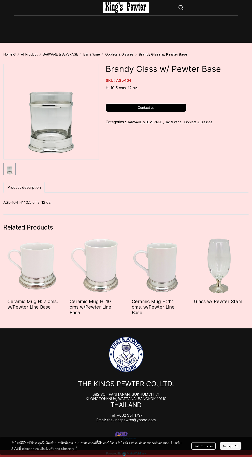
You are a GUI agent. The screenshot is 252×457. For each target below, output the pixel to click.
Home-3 (9, 54)
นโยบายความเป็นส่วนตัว (38, 448)
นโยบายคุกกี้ (69, 448)
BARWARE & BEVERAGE (60, 54)
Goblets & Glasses (119, 54)
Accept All (230, 446)
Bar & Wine (91, 54)
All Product (29, 54)
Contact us (146, 107)
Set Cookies (203, 446)
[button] (206, 8)
